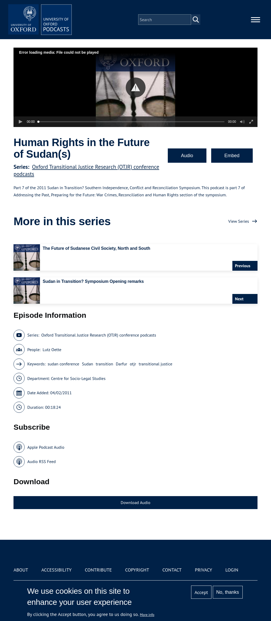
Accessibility (56, 570)
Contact (172, 570)
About (20, 570)
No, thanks (227, 592)
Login (231, 570)
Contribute (98, 570)
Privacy (203, 570)
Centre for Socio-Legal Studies (78, 378)
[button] (136, 87)
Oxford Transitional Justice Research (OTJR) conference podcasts (98, 335)
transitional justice (155, 363)
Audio (187, 155)
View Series (238, 221)
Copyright (137, 570)
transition (104, 363)
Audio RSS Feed (41, 461)
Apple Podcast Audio (45, 447)
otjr (133, 363)
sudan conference (63, 363)
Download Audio (135, 502)
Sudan (87, 363)
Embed (232, 155)
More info (147, 614)
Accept (201, 592)
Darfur (121, 363)
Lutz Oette (52, 349)
